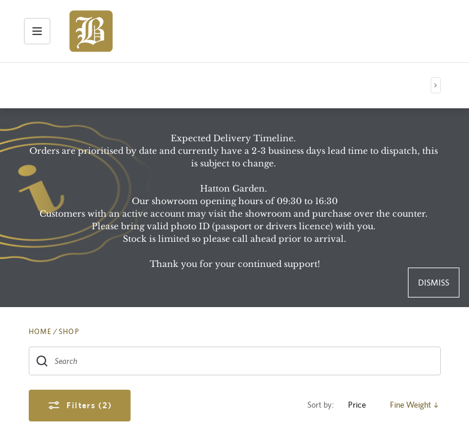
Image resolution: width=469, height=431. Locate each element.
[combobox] (235, 361)
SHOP (69, 331)
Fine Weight (415, 405)
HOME (40, 331)
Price (362, 405)
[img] (91, 31)
